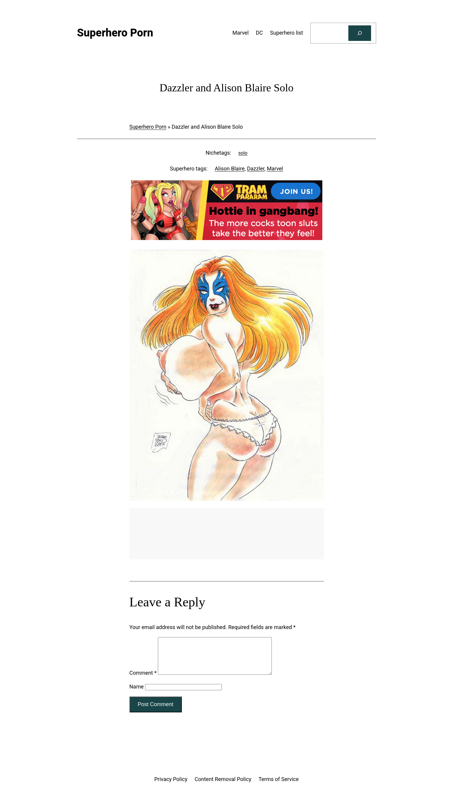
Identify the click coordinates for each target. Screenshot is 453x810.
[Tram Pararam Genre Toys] (226, 557)
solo (242, 153)
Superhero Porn (148, 127)
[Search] (359, 33)
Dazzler (255, 168)
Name (136, 694)
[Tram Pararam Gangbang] (226, 238)
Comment (143, 680)
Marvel (275, 168)
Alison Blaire (230, 168)
